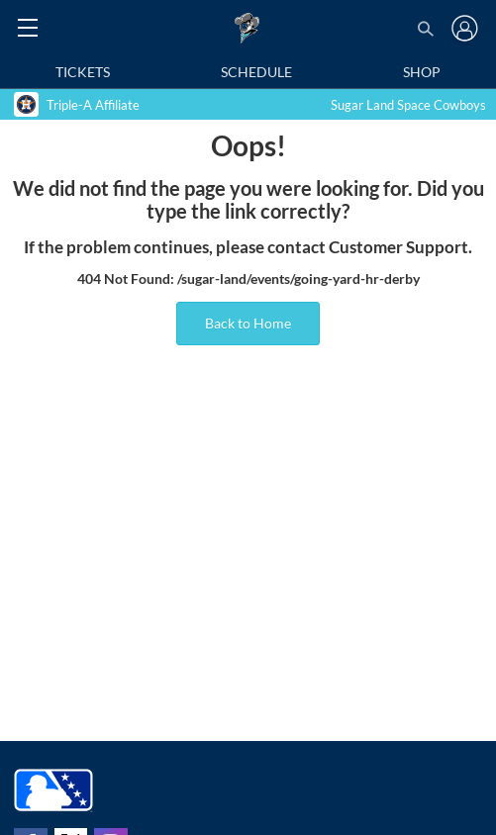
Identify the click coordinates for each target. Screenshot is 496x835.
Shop (422, 71)
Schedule (256, 71)
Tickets (82, 71)
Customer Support (398, 247)
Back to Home (248, 323)
